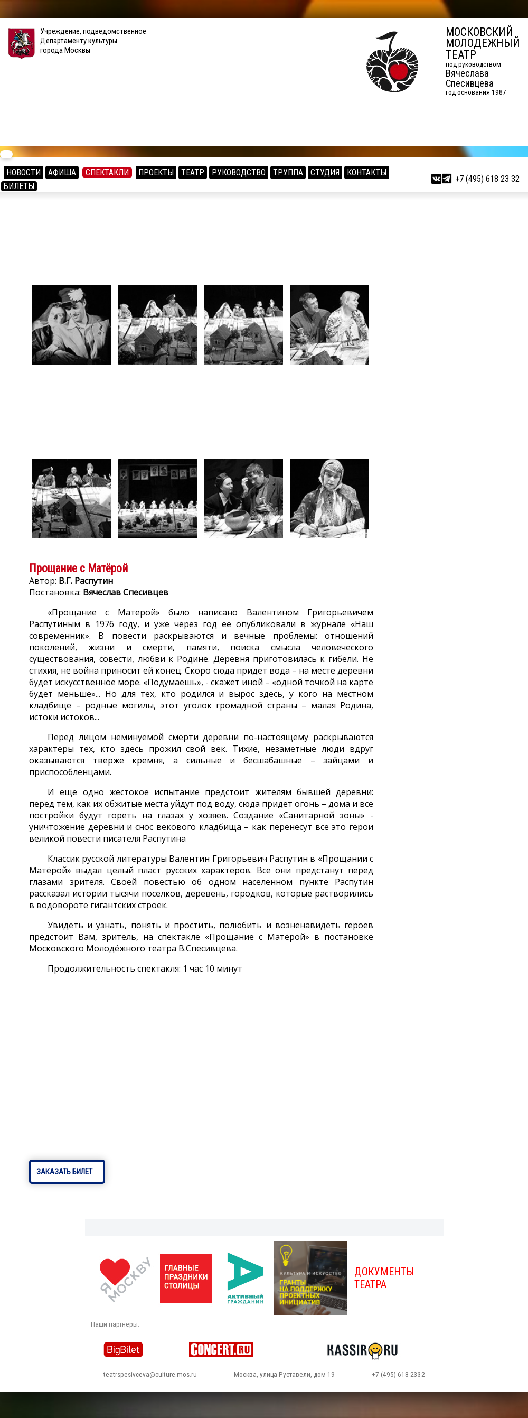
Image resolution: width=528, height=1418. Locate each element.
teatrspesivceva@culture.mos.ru (150, 1374)
